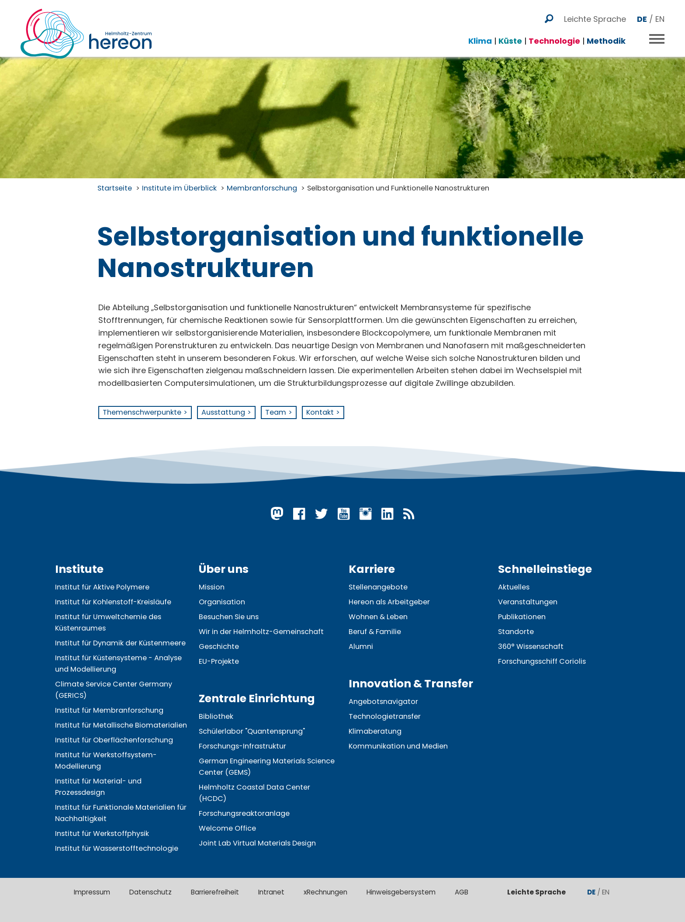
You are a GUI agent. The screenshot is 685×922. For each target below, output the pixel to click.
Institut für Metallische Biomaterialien (121, 725)
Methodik (606, 35)
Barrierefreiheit (215, 892)
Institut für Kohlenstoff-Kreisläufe (113, 602)
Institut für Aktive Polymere (102, 587)
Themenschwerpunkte (142, 412)
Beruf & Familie (375, 632)
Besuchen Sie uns (229, 617)
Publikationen (522, 617)
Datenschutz (150, 892)
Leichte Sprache (595, 13)
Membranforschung (262, 188)
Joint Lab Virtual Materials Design (257, 843)
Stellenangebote (378, 587)
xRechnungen (325, 892)
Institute (79, 569)
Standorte (516, 632)
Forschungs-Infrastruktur (242, 746)
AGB (461, 892)
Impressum (92, 892)
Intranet (271, 892)
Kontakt (320, 412)
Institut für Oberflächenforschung (114, 740)
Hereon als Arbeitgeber (389, 602)
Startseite (114, 188)
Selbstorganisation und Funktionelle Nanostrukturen (398, 188)
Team (275, 412)
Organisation (222, 602)
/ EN (650, 13)
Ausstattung (223, 412)
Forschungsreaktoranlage (244, 813)
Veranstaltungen (527, 602)
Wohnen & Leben (378, 617)
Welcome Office (227, 828)
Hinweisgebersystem (401, 892)
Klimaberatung (375, 731)
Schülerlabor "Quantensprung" (252, 731)
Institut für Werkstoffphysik (102, 833)
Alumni (361, 646)
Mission (212, 587)
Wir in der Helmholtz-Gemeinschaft (261, 632)
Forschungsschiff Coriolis (542, 661)
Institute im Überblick (179, 188)
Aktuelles (513, 587)
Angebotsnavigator (383, 702)
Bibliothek (216, 716)
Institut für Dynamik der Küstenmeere (120, 643)
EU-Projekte (219, 661)
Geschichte (219, 646)
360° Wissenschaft (531, 646)
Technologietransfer (385, 716)
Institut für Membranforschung (109, 710)
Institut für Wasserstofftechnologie (116, 848)
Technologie (554, 35)
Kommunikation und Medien (398, 746)
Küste (510, 35)
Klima (480, 35)
